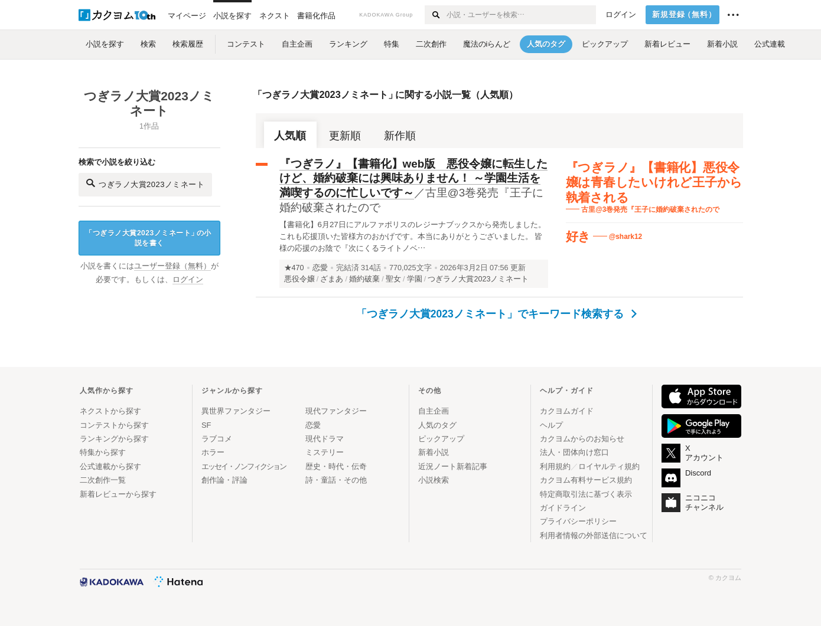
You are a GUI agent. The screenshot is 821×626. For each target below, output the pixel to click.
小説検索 (433, 480)
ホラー (212, 452)
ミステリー (324, 452)
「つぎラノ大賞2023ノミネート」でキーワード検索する (496, 314)
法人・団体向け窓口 (574, 452)
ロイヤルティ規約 (609, 466)
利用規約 (555, 466)
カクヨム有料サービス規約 (586, 480)
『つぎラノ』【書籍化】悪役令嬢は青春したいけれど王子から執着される (654, 182)
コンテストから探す (114, 425)
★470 (294, 268)
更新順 (345, 136)
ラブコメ (216, 438)
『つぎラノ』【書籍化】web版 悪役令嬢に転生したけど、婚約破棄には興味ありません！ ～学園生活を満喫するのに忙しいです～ (413, 178)
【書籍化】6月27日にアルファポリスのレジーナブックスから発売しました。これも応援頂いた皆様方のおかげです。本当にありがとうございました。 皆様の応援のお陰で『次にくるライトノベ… (412, 236)
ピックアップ (441, 438)
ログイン (620, 15)
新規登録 (684, 15)
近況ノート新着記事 (452, 466)
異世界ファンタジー (236, 411)
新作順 (400, 136)
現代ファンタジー (336, 411)
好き (578, 236)
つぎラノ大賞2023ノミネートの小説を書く (148, 237)
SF (206, 425)
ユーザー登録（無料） (172, 266)
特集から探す (103, 452)
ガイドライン (563, 507)
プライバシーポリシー (578, 521)
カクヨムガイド (567, 411)
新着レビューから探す (118, 494)
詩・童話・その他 (336, 480)
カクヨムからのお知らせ (582, 438)
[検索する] (435, 14)
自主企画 (433, 411)
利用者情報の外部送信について (593, 535)
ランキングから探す (114, 438)
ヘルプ (551, 425)
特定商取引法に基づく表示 (586, 494)
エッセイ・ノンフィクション (243, 466)
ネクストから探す (110, 411)
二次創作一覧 (103, 480)
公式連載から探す (110, 466)
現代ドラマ (324, 438)
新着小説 (433, 452)
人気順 (290, 136)
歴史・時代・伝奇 (336, 466)
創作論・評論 (224, 480)
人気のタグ (437, 425)
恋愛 (320, 268)
